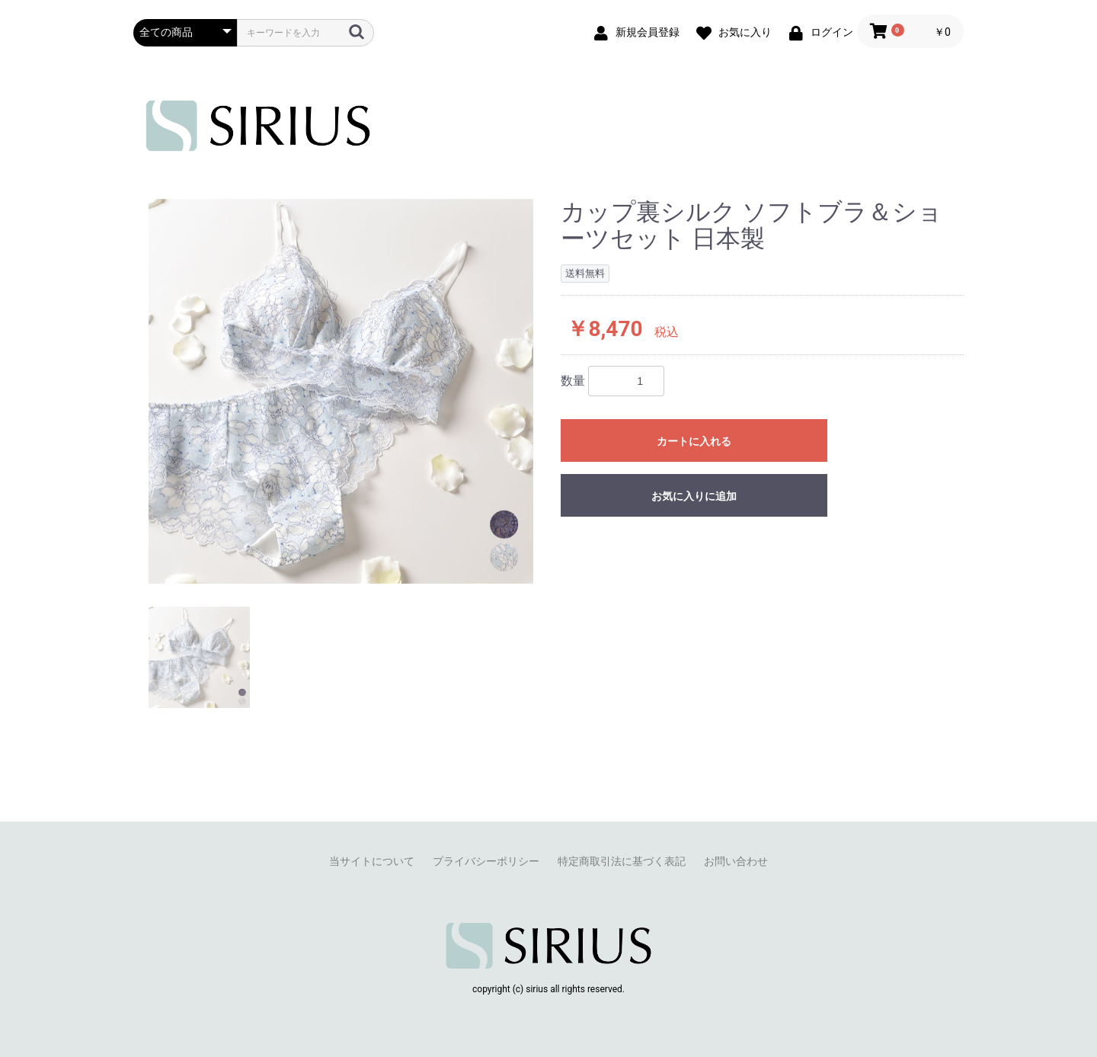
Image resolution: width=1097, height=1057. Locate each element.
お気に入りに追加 (694, 496)
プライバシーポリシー (486, 861)
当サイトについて (371, 861)
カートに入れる (694, 441)
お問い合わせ (736, 861)
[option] (341, 391)
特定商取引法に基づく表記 (622, 861)
